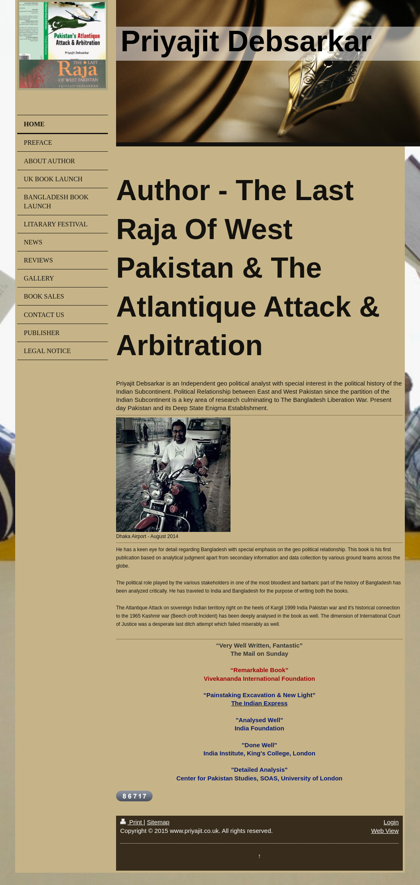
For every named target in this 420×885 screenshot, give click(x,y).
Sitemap (158, 822)
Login (391, 822)
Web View (385, 830)
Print (132, 822)
